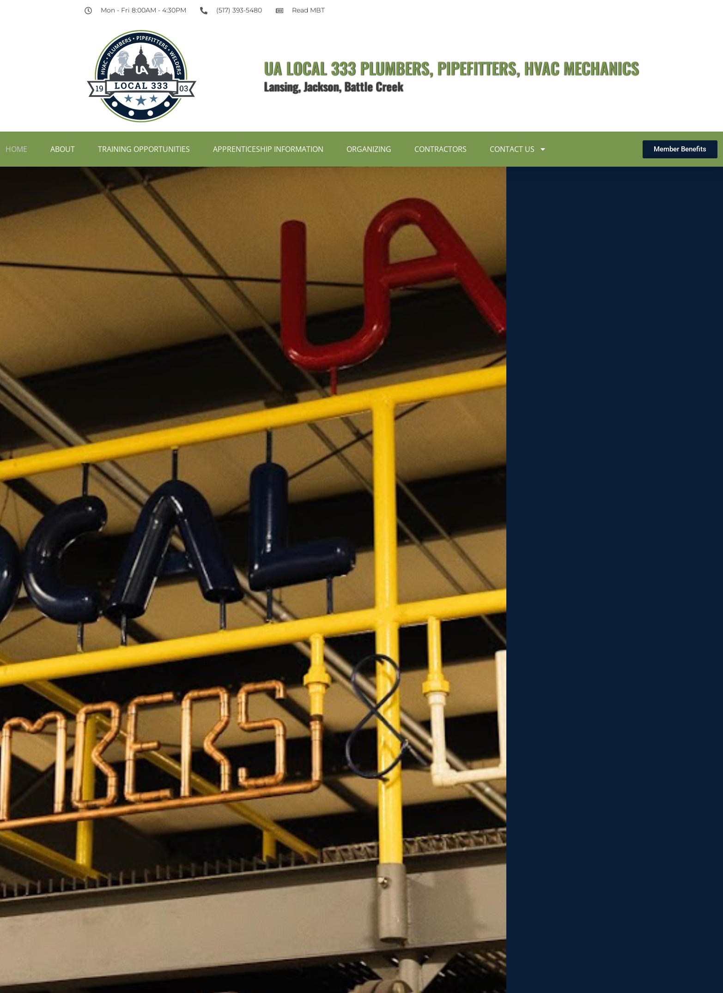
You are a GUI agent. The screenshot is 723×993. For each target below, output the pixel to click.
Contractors (440, 149)
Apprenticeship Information (268, 149)
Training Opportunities (144, 149)
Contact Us (518, 149)
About (62, 149)
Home (16, 149)
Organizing (368, 149)
